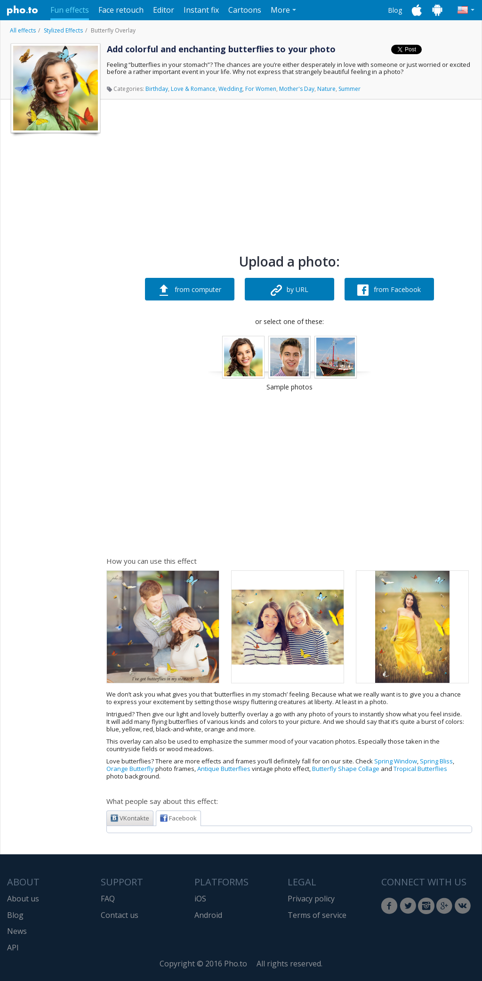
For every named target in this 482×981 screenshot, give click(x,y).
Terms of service (317, 915)
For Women (260, 89)
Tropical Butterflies (420, 768)
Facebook (178, 818)
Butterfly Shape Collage (345, 768)
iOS (200, 898)
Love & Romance (193, 89)
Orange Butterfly (130, 768)
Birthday (156, 89)
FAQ (108, 898)
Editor (163, 10)
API (13, 947)
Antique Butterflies (223, 768)
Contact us (119, 915)
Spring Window (395, 761)
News (17, 931)
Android (208, 915)
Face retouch (121, 10)
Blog (395, 10)
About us (23, 898)
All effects (23, 30)
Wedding (230, 89)
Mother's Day (296, 89)
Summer (349, 89)
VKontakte (130, 818)
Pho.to (22, 10)
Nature (326, 89)
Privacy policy (311, 898)
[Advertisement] (54, 279)
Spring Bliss (436, 761)
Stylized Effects (63, 30)
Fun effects (69, 10)
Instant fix (201, 10)
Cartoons (244, 10)
